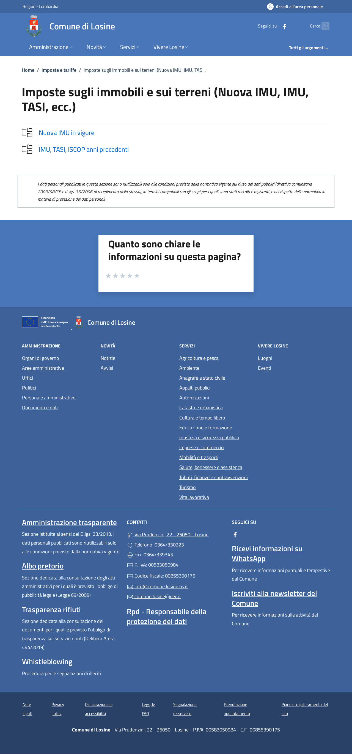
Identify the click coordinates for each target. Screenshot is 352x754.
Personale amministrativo (49, 397)
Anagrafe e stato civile (202, 378)
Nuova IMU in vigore (66, 132)
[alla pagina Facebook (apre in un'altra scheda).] (273, 26)
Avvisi (107, 368)
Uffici (27, 378)
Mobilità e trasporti (198, 457)
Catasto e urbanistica (201, 407)
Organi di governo (40, 358)
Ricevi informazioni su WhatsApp (267, 553)
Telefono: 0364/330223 (155, 544)
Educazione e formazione (205, 427)
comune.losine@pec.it (154, 596)
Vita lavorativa (194, 497)
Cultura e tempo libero (202, 417)
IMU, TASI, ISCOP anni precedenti (84, 149)
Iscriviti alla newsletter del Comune (274, 598)
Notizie (108, 358)
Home (28, 70)
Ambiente (189, 368)
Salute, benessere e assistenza (210, 467)
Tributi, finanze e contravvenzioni (213, 477)
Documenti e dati (40, 407)
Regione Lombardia (40, 6)
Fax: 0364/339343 (150, 554)
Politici (29, 387)
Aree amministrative (43, 368)
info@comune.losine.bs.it (157, 586)
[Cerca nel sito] (322, 26)
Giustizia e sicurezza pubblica (209, 437)
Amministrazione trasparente (69, 522)
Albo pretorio (43, 565)
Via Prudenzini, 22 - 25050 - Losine (176, 534)
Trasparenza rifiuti (51, 609)
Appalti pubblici (194, 387)
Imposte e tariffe (59, 70)
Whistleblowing (47, 661)
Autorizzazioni (194, 397)
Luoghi (265, 358)
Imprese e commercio (201, 447)
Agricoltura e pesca (199, 358)
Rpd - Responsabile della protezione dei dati (167, 616)
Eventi (264, 368)
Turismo (187, 487)
